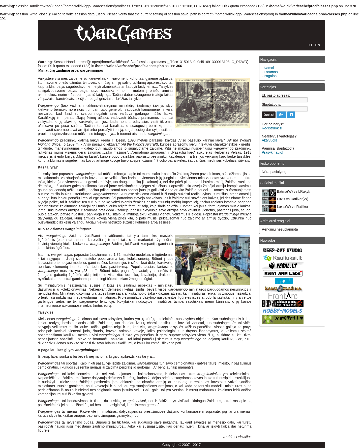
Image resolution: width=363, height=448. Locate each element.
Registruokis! (272, 128)
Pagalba (270, 76)
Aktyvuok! (269, 140)
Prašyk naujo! (272, 152)
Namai (269, 68)
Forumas (271, 72)
